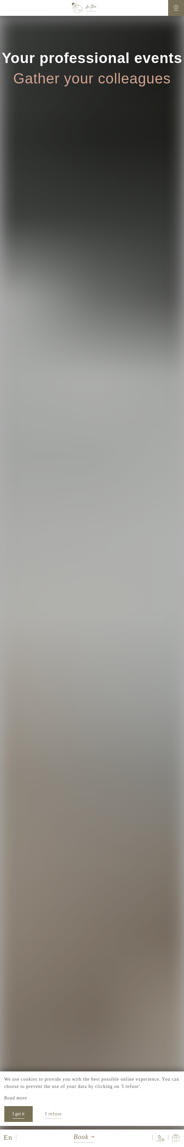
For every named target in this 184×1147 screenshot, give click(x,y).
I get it (19, 1113)
